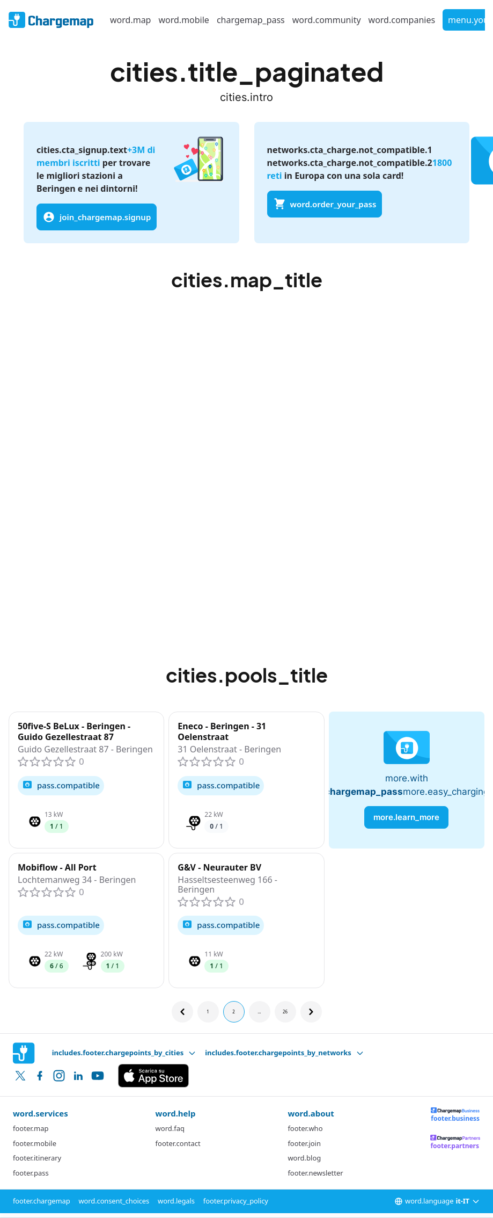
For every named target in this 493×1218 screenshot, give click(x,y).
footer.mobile (34, 1143)
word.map (130, 20)
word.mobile (183, 20)
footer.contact (178, 1143)
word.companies (402, 20)
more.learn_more (406, 817)
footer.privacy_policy (235, 1201)
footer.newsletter (315, 1173)
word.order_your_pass (325, 204)
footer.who (305, 1128)
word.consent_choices (114, 1201)
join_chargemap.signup (96, 217)
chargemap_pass (251, 20)
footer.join (304, 1143)
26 (285, 1011)
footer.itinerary (37, 1158)
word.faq (170, 1128)
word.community (326, 20)
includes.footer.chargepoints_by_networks (284, 1052)
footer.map (30, 1128)
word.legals (176, 1201)
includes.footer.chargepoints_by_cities (124, 1052)
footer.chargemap (41, 1201)
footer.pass (31, 1173)
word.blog (304, 1158)
